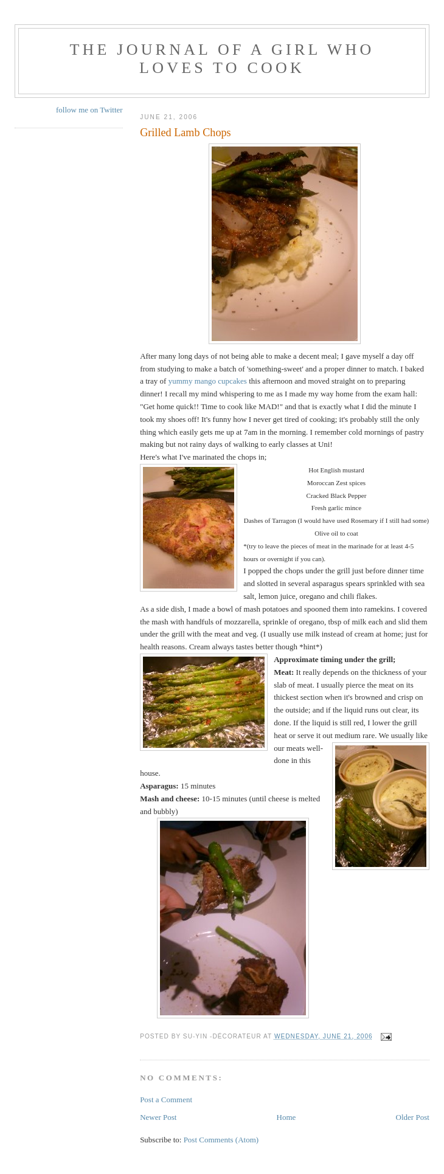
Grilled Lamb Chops (185, 132)
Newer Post (158, 1117)
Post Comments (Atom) (221, 1139)
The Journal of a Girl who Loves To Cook (222, 59)
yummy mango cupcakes (208, 380)
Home (286, 1117)
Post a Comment (166, 1099)
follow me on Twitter (89, 109)
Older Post (412, 1117)
